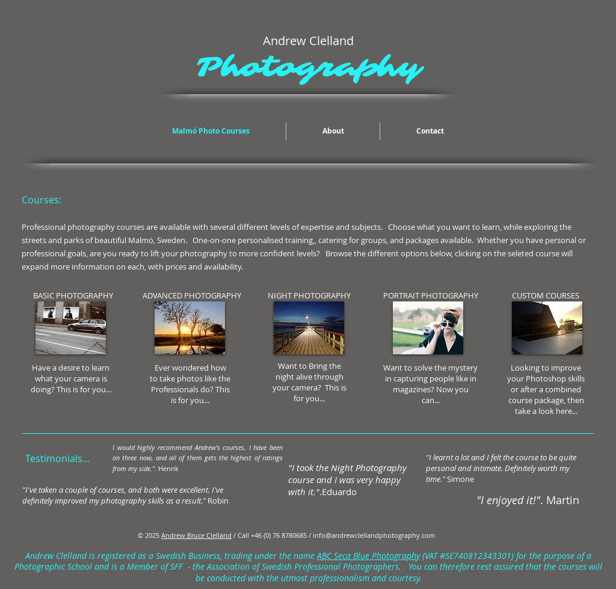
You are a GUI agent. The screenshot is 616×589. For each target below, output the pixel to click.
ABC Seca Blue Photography (368, 555)
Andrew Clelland (56, 555)
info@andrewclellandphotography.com (374, 535)
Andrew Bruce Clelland (196, 535)
